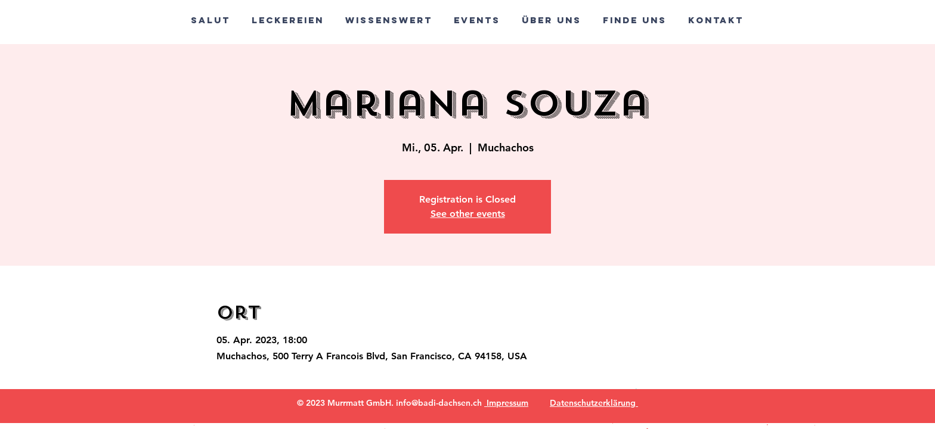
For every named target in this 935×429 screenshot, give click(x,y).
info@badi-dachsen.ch (439, 402)
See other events (468, 213)
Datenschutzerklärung (594, 402)
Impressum (506, 402)
